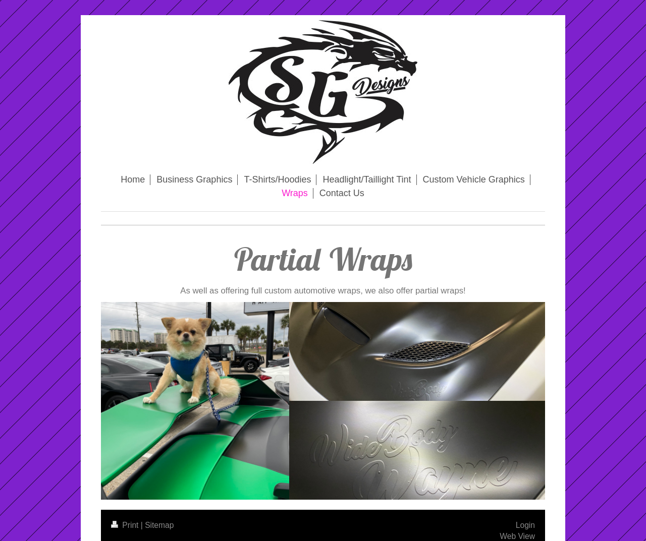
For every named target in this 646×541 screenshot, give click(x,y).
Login (525, 525)
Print (126, 525)
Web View (517, 536)
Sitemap (159, 525)
